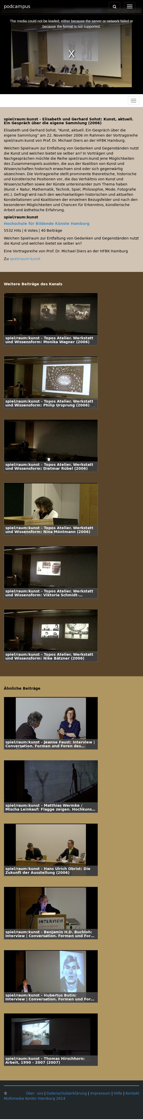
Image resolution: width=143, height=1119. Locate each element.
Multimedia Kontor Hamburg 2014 (34, 1098)
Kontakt (132, 1093)
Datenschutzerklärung (67, 1093)
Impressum (100, 1093)
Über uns (34, 1093)
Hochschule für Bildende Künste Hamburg (46, 223)
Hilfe (118, 1093)
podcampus (17, 6)
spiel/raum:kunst (25, 259)
